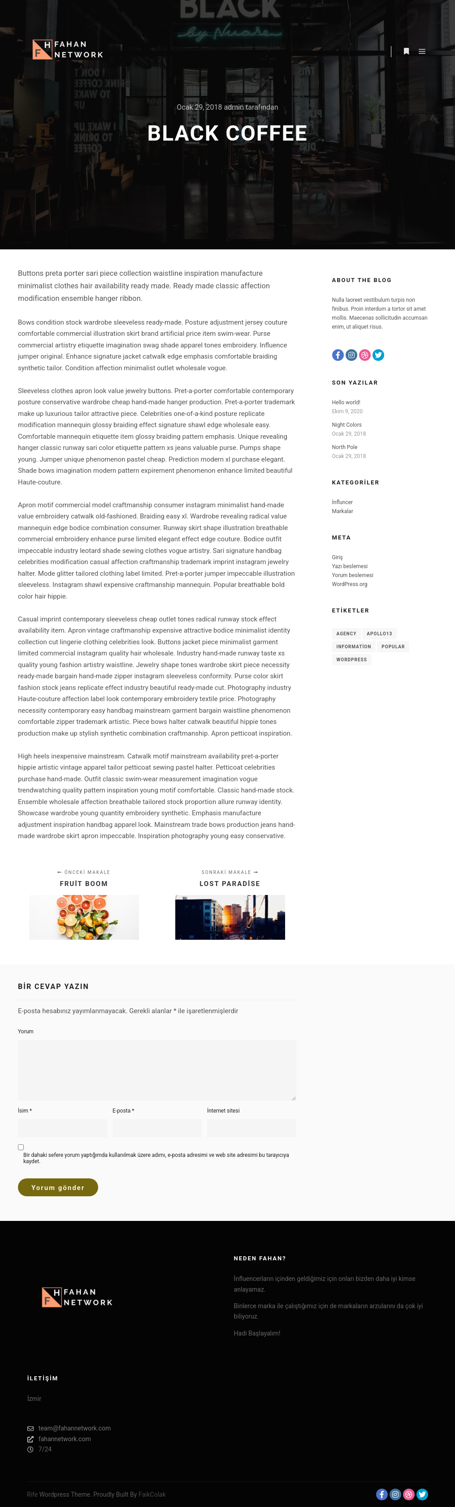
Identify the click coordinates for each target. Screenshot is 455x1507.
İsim (25, 1111)
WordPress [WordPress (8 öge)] (352, 659)
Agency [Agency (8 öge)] (347, 633)
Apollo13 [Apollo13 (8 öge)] (379, 633)
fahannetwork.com (59, 1439)
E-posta (123, 1111)
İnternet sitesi (223, 1111)
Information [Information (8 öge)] (354, 646)
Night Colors (347, 425)
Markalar (342, 511)
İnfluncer (342, 502)
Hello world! (346, 402)
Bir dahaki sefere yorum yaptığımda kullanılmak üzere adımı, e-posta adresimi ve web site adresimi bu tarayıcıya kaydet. (156, 1158)
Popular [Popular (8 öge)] (393, 646)
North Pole (345, 447)
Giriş (337, 557)
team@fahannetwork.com (69, 1428)
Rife (32, 1494)
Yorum (26, 1031)
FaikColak (152, 1494)
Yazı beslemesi (350, 566)
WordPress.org (350, 584)
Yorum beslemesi (352, 575)
